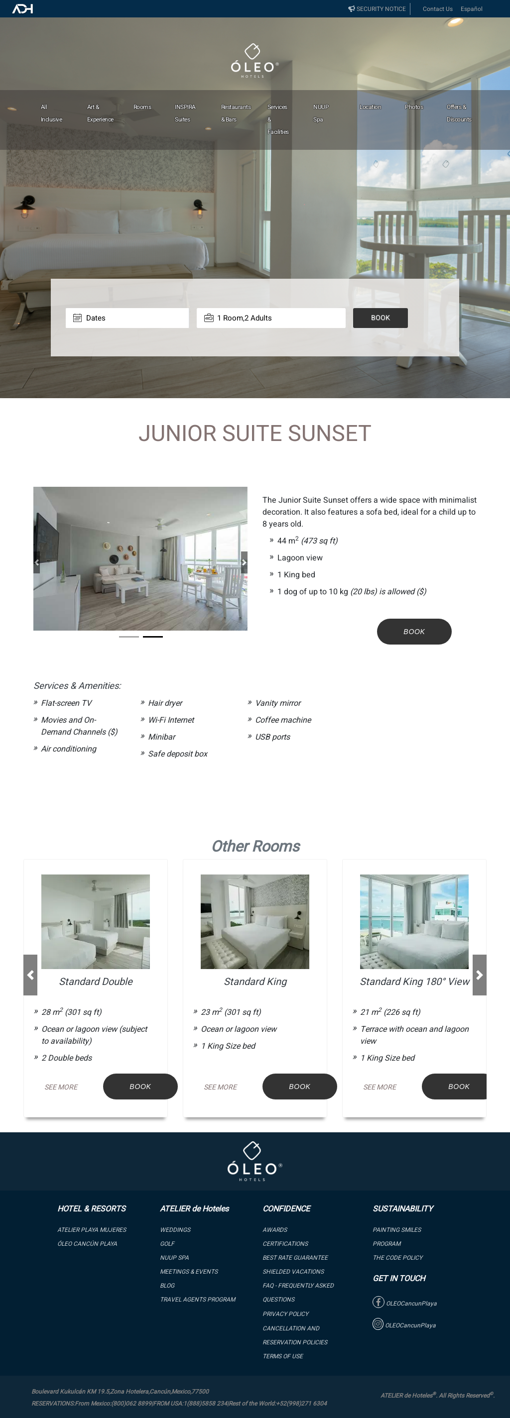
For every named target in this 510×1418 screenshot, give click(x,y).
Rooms (142, 107)
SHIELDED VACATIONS (293, 1271)
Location (370, 107)
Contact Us (438, 8)
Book (380, 318)
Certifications (285, 1243)
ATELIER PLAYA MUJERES (91, 1229)
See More (60, 1087)
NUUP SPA (174, 1257)
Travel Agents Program (197, 1299)
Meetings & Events (189, 1271)
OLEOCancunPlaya (405, 1303)
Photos (414, 107)
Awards (274, 1229)
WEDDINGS (175, 1229)
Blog (167, 1285)
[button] (36, 562)
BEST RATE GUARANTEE (295, 1257)
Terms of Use (282, 1356)
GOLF (167, 1243)
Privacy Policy (285, 1313)
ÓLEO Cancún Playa (87, 1243)
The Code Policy (397, 1257)
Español (472, 8)
